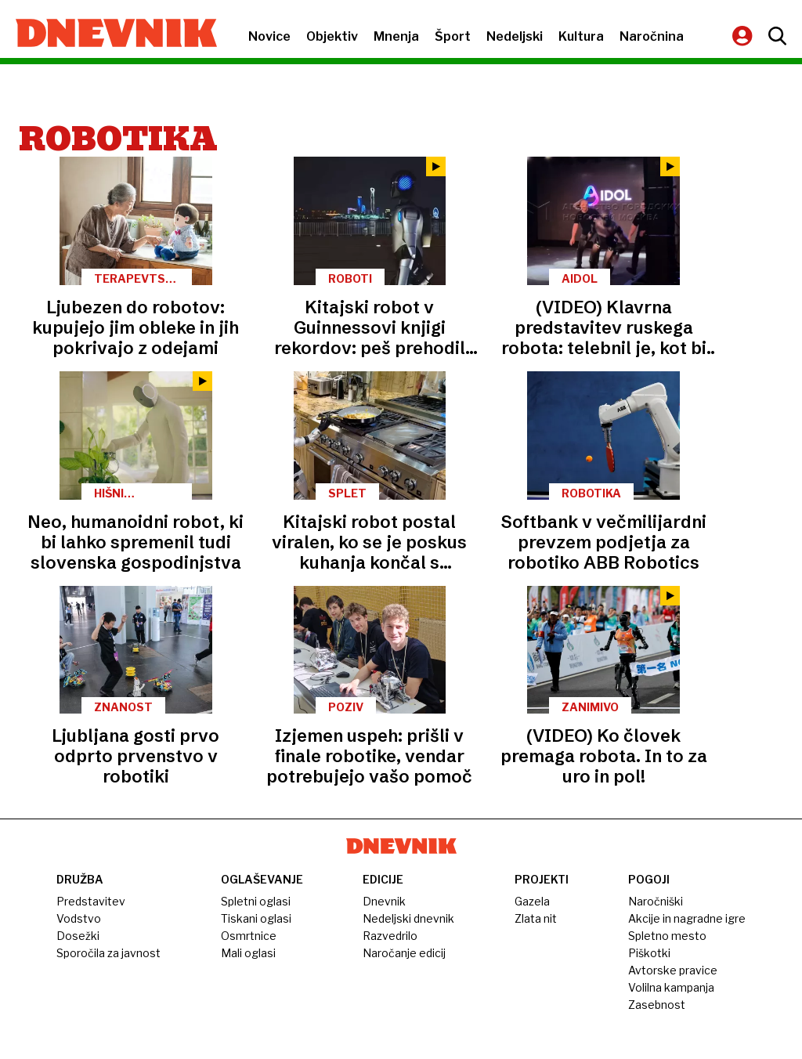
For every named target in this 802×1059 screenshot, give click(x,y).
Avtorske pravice (672, 970)
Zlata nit (536, 918)
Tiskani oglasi (256, 918)
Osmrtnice (248, 935)
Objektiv (332, 36)
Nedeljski (514, 36)
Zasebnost (656, 1004)
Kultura (581, 36)
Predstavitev (90, 901)
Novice (269, 36)
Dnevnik (384, 901)
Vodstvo (78, 918)
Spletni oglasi (256, 901)
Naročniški (655, 901)
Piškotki (649, 953)
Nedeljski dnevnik (408, 918)
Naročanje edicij (404, 953)
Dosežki (77, 935)
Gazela (532, 901)
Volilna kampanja (671, 987)
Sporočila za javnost (108, 953)
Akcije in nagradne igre (687, 918)
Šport (453, 36)
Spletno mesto (667, 935)
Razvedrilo (390, 935)
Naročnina (652, 36)
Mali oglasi (248, 953)
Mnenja (396, 36)
